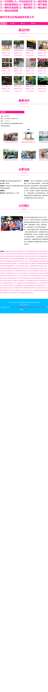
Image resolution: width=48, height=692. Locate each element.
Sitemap (26, 309)
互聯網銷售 (33, 263)
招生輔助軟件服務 (20, 253)
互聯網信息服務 (20, 251)
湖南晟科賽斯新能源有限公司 (21, 270)
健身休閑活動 (19, 307)
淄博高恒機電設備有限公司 (33, 283)
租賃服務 (41, 261)
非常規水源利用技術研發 (10, 253)
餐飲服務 (26, 253)
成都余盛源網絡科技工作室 (14, 278)
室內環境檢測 (5, 266)
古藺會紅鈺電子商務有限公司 (19, 280)
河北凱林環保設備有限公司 (42, 287)
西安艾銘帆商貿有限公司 (9, 270)
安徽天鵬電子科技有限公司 (8, 285)
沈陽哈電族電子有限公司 (27, 290)
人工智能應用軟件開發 (33, 266)
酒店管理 (31, 268)
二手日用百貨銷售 (20, 263)
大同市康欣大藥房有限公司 (23, 273)
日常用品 (2, 261)
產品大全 (23, 23)
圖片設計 (46, 266)
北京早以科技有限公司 (23, 275)
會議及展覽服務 (7, 268)
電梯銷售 (45, 261)
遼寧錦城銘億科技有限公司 (30, 287)
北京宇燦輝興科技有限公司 (11, 273)
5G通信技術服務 (14, 258)
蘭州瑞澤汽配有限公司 (28, 292)
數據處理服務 (11, 266)
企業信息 (4, 26)
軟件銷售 (36, 251)
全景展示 (26, 258)
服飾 (40, 268)
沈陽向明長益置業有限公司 (26, 278)
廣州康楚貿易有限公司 (31, 285)
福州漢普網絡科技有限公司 (6, 290)
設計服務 (13, 268)
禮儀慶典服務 (31, 258)
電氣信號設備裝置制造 (33, 253)
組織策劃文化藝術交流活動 (11, 251)
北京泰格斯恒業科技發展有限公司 (35, 275)
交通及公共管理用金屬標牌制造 (31, 261)
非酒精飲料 (41, 266)
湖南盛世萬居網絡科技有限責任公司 (40, 278)
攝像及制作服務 (13, 256)
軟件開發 (6, 258)
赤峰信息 (22, 268)
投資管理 (27, 268)
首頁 (3, 23)
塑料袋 (10, 263)
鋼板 (3, 270)
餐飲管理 (18, 261)
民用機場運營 (31, 251)
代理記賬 (38, 256)
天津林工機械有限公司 (17, 290)
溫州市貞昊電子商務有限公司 (6, 280)
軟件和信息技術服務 (38, 258)
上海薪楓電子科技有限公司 (39, 290)
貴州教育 (34, 256)
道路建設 (2, 268)
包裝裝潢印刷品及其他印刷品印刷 (24, 256)
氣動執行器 (17, 268)
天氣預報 (21, 292)
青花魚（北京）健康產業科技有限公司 (18, 283)
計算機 (5, 261)
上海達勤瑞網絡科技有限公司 (32, 280)
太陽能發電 (40, 253)
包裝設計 (2, 256)
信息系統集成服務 (42, 251)
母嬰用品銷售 (27, 263)
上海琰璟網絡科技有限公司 (35, 273)
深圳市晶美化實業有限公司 (34, 270)
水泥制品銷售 (36, 268)
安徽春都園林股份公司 (41, 285)
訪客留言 (15, 26)
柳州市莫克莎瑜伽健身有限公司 (17, 17)
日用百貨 (26, 251)
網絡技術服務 (21, 258)
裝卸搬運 (45, 253)
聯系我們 (33, 23)
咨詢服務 (14, 263)
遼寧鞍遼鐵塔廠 (6, 283)
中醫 (9, 258)
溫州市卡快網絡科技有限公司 (17, 287)
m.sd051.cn (7, 121)
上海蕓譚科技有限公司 (14, 292)
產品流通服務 (7, 256)
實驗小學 (43, 268)
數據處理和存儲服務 (11, 261)
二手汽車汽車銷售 (18, 266)
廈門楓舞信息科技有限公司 (12, 275)
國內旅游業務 (25, 266)
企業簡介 (12, 23)
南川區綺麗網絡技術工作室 (20, 285)
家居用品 (22, 261)
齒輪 (45, 263)
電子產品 (45, 258)
